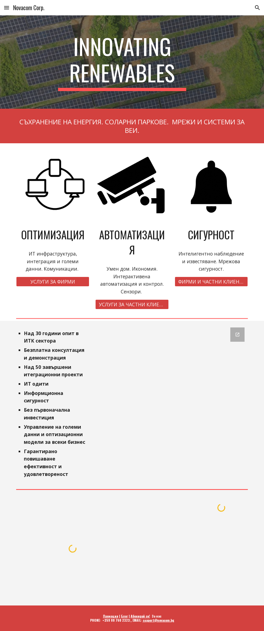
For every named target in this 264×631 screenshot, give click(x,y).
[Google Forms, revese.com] (171, 367)
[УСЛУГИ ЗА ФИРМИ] (52, 282)
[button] (6, 7)
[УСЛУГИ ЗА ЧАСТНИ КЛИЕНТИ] (132, 304)
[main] (122, 62)
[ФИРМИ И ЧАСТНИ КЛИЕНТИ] (211, 282)
